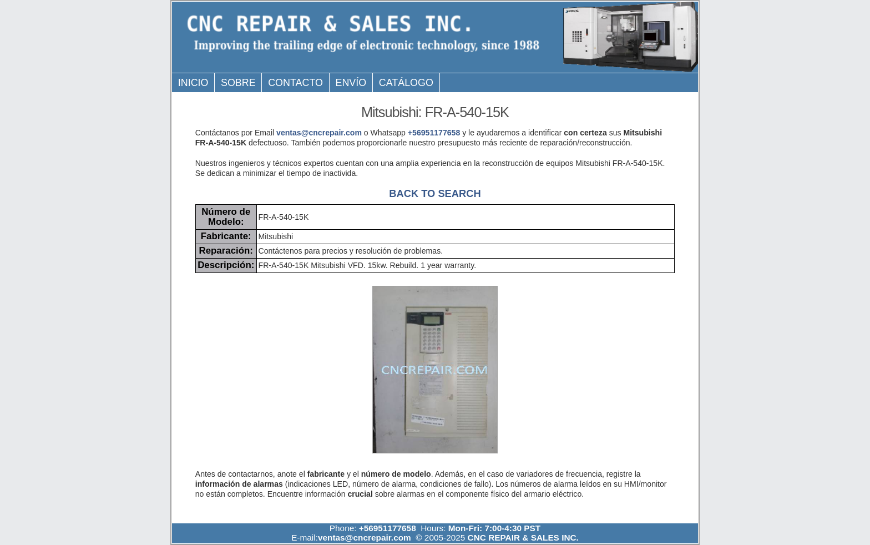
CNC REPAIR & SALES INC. (522, 537)
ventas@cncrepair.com (319, 132)
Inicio (193, 82)
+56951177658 (434, 132)
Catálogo (406, 82)
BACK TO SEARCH (434, 193)
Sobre (238, 82)
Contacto (295, 82)
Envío (351, 82)
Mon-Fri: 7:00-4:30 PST (494, 528)
